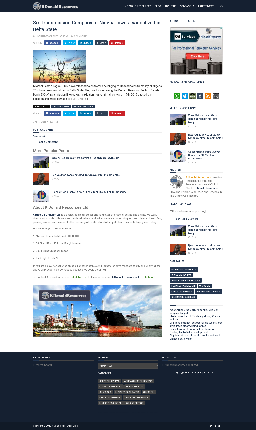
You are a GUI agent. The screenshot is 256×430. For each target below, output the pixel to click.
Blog (158, 6)
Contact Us (187, 6)
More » (83, 99)
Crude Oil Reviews (60, 106)
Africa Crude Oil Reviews (185, 280)
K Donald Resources (138, 6)
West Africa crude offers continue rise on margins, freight (85, 157)
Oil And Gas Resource (83, 106)
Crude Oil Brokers (181, 291)
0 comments (80, 36)
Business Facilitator (183, 286)
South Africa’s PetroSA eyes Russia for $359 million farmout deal (89, 192)
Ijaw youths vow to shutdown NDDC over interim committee (86, 175)
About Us (170, 6)
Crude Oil (204, 286)
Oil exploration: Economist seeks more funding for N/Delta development (192, 331)
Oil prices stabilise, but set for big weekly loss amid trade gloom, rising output (196, 324)
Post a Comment (48, 142)
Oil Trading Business (183, 297)
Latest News (206, 6)
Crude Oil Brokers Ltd (46, 214)
